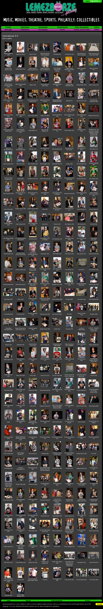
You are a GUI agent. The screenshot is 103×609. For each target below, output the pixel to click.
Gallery (96, 29)
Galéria (96, 27)
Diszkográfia (43, 27)
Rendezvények (62, 27)
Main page (8, 29)
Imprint (28, 601)
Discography (43, 29)
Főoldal (8, 27)
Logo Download (56, 601)
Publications (24, 29)
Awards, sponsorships (82, 29)
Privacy (87, 601)
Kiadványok (25, 27)
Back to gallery (7, 38)
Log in (87, 1)
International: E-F (10, 36)
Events (62, 29)
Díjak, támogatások (81, 27)
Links (9, 601)
